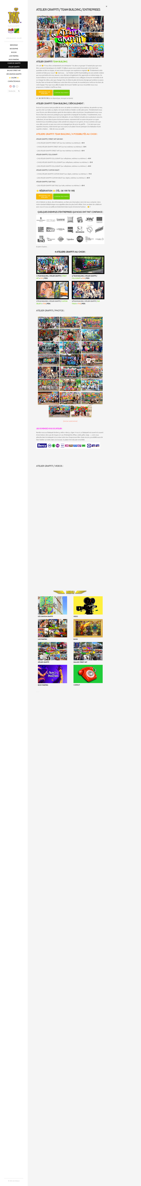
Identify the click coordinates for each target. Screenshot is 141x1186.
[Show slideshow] (70, 421)
